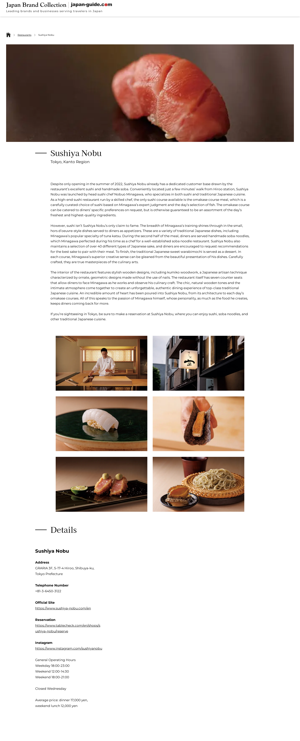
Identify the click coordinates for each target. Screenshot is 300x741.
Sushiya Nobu (46, 34)
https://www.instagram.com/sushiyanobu (68, 648)
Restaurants (24, 34)
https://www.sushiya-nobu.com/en (63, 608)
